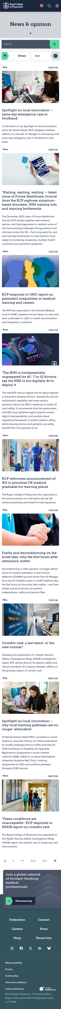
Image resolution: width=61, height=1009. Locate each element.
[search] (54, 44)
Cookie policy (11, 975)
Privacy (9, 969)
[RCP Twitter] (30, 948)
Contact (44, 920)
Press (44, 929)
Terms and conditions (16, 982)
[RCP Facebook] (21, 948)
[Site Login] (42, 6)
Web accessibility (13, 962)
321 (44, 861)
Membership (19, 901)
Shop (17, 938)
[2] (55, 860)
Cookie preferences (14, 988)
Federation (17, 920)
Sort (37, 55)
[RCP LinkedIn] (39, 948)
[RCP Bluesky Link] (49, 948)
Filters (14, 56)
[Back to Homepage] (15, 6)
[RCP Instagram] (12, 948)
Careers (17, 929)
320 (33, 861)
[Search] (26, 44)
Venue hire (44, 938)
